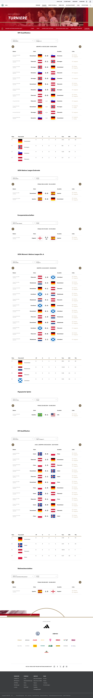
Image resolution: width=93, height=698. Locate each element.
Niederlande (27, 368)
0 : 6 (46, 334)
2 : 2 (46, 283)
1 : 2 (46, 294)
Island (25, 545)
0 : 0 (46, 95)
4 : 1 (46, 288)
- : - (46, 101)
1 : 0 (46, 73)
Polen (25, 557)
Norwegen (26, 147)
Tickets (74, 107)
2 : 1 (46, 493)
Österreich (26, 159)
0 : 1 (46, 61)
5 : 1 (46, 84)
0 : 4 (46, 67)
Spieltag (37, 177)
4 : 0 (46, 322)
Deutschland (27, 141)
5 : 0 (46, 56)
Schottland (26, 380)
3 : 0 (46, 199)
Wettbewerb (15, 177)
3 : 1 (46, 238)
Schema (74, 55)
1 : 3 (46, 317)
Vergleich (75, 56)
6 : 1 (46, 311)
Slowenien (26, 153)
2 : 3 (46, 90)
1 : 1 (46, 339)
